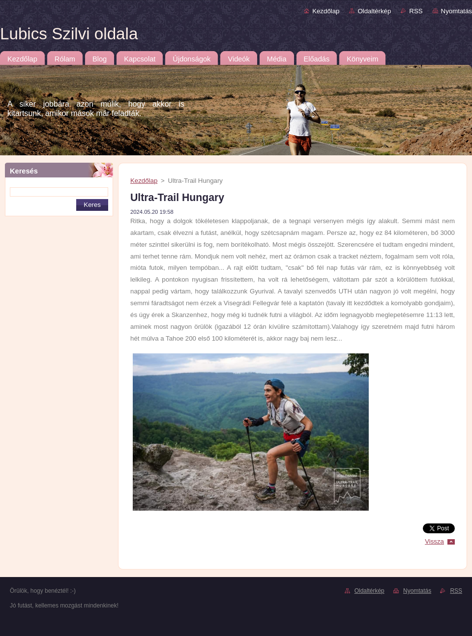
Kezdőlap (325, 11)
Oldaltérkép (374, 11)
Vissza (434, 541)
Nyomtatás (456, 11)
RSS (415, 11)
